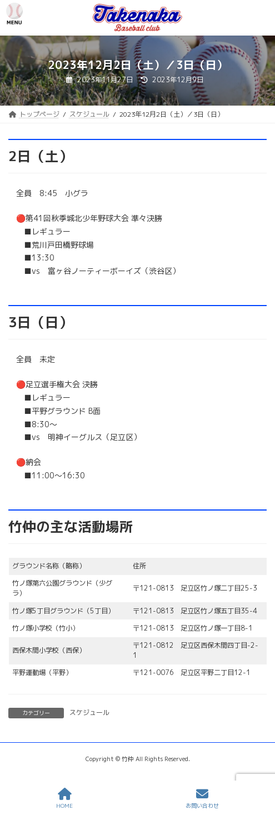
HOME (64, 798)
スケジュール (89, 712)
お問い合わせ (202, 798)
